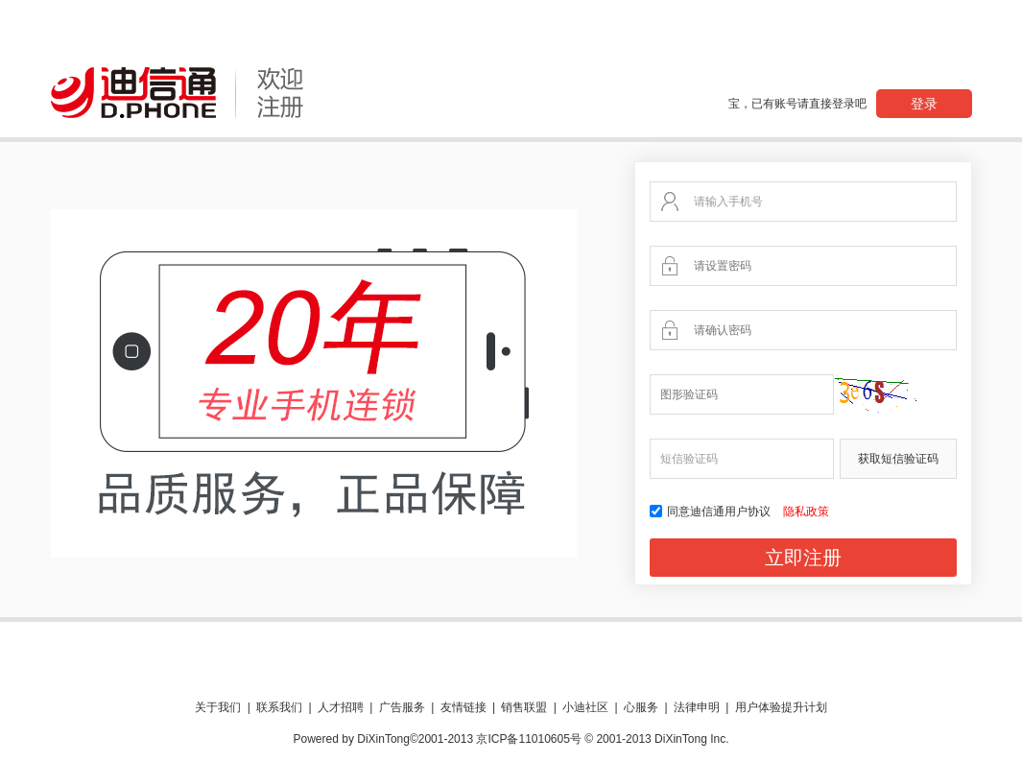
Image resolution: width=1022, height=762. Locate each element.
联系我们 (279, 707)
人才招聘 (341, 707)
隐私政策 (806, 511)
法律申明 (697, 707)
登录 (924, 103)
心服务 (641, 707)
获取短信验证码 (898, 458)
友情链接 (463, 707)
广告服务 (402, 707)
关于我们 (218, 707)
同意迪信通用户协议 (711, 511)
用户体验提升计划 (781, 707)
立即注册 (803, 557)
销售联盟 (524, 707)
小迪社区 (585, 707)
